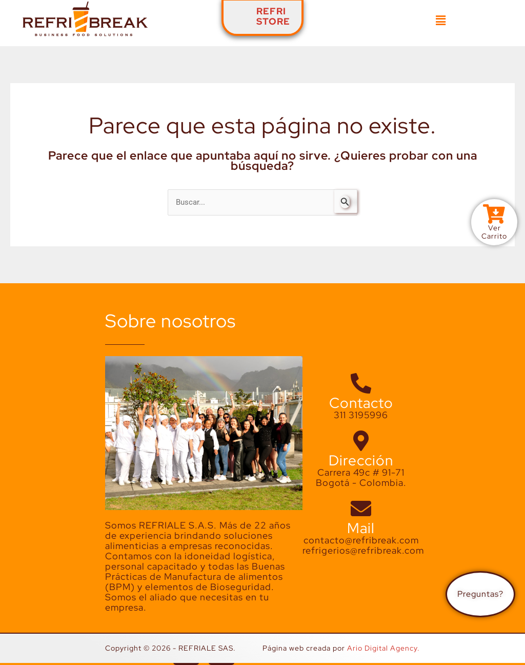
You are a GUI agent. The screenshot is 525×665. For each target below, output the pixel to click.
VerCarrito (494, 232)
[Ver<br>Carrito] (494, 214)
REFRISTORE (273, 16)
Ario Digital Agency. (383, 648)
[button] (441, 20)
